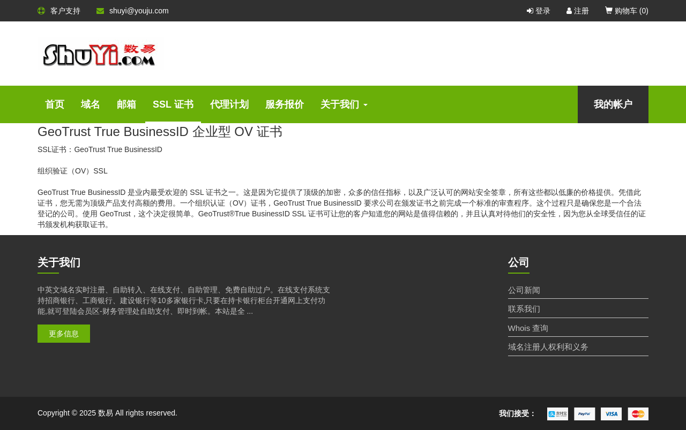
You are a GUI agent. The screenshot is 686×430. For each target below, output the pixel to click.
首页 (54, 104)
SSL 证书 (173, 104)
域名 (90, 104)
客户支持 (59, 10)
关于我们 (344, 104)
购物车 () (626, 10)
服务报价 (284, 104)
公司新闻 (524, 290)
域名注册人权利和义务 (548, 346)
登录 (538, 10)
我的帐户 (613, 104)
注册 (577, 10)
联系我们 (524, 308)
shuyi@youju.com (132, 10)
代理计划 (229, 104)
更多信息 (64, 333)
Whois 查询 (528, 328)
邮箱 (126, 104)
